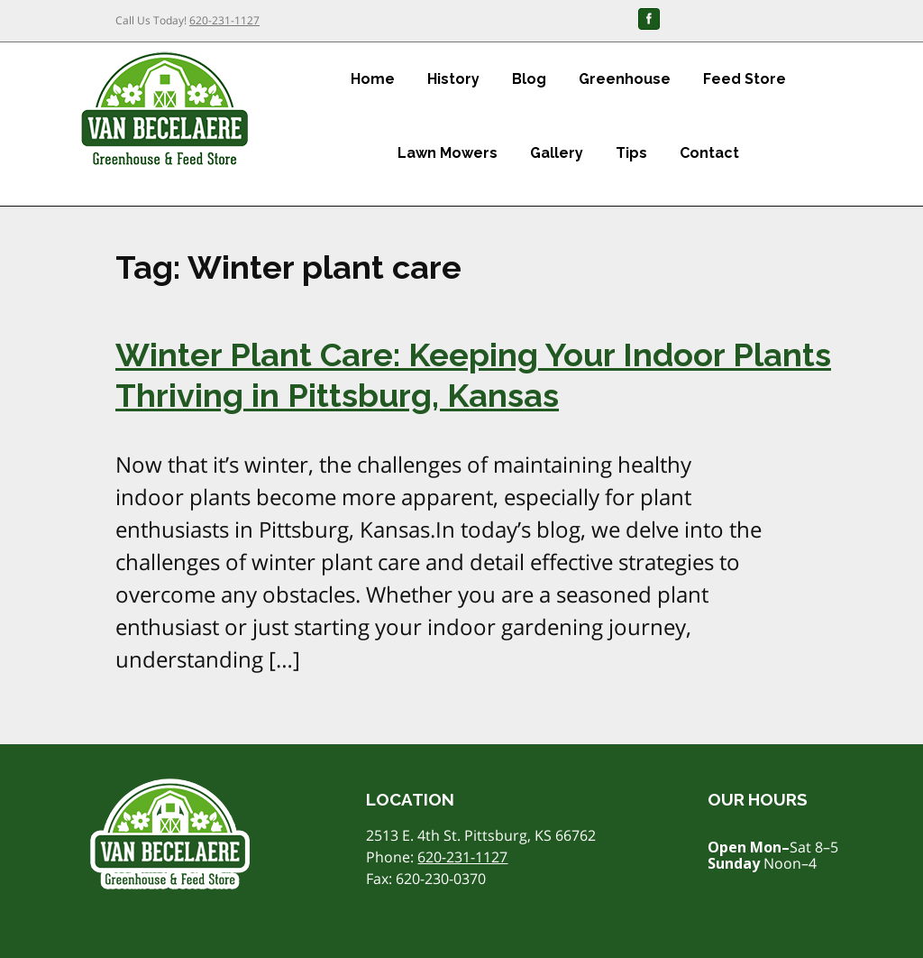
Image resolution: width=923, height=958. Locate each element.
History (453, 79)
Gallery (556, 152)
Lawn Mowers (448, 152)
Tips (631, 152)
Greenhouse (625, 79)
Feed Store (744, 79)
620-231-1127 (224, 20)
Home (373, 79)
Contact (709, 152)
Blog (529, 79)
